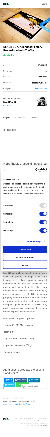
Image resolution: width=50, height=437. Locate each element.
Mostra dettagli (34, 241)
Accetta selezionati (25, 257)
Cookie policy (32, 421)
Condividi (9, 55)
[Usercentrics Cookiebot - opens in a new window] (35, 170)
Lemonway (43, 426)
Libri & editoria (41, 89)
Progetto (7, 117)
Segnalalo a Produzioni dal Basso (17, 404)
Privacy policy (42, 421)
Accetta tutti (25, 249)
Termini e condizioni (20, 421)
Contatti (7, 105)
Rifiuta (25, 265)
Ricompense (20, 117)
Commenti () (35, 117)
